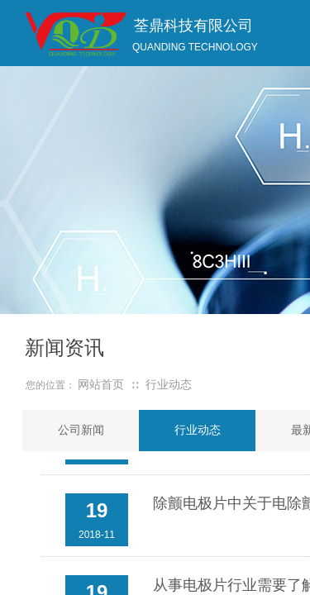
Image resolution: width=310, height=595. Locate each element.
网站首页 (101, 384)
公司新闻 (81, 430)
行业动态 (168, 384)
